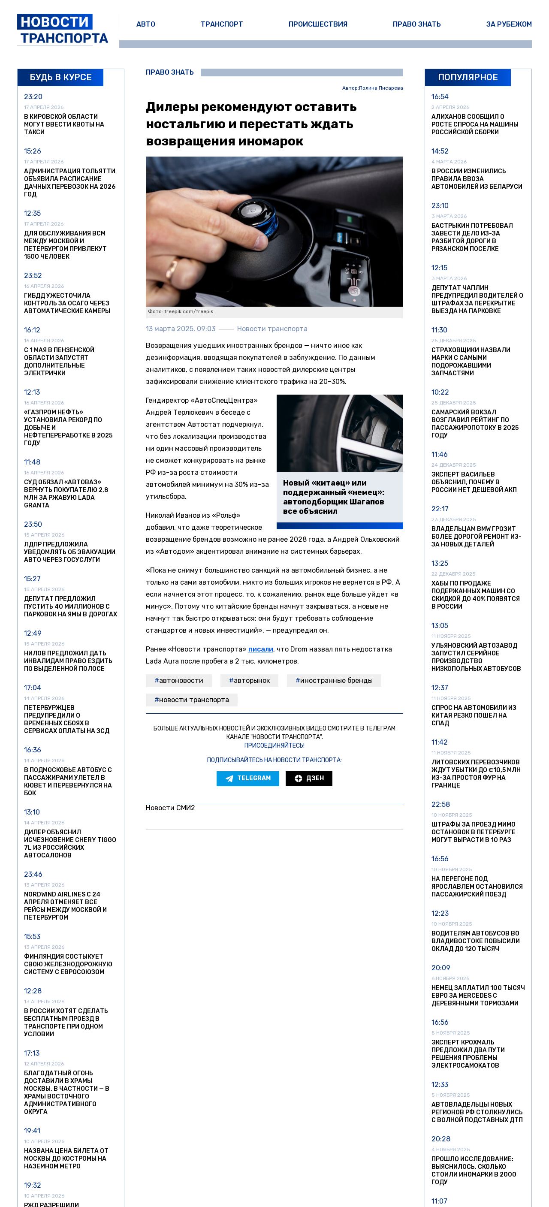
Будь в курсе (61, 77)
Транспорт (222, 24)
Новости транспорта (194, 700)
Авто (145, 24)
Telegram (248, 778)
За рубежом (509, 24)
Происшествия (318, 24)
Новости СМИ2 (170, 808)
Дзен (309, 778)
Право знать (417, 24)
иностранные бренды (336, 680)
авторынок (252, 680)
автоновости (181, 680)
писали (260, 649)
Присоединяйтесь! (274, 745)
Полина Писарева (381, 88)
